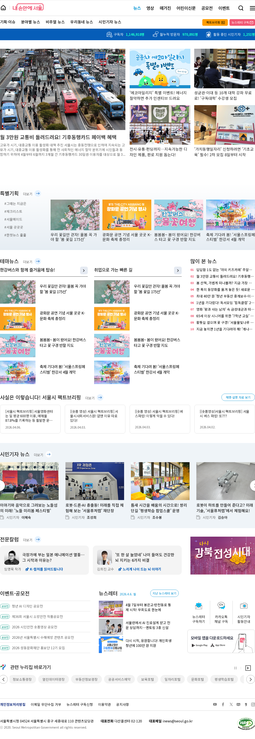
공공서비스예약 (120, 679)
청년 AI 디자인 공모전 (27, 606)
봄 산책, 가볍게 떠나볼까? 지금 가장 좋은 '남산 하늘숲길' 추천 (222, 283)
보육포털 (148, 679)
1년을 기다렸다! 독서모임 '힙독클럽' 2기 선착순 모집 (222, 302)
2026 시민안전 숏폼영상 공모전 (34, 626)
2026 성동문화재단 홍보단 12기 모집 (38, 647)
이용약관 (104, 704)
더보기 (28, 194)
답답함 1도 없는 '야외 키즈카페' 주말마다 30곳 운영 (222, 269)
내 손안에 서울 (28, 6)
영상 (150, 8)
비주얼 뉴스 (55, 22)
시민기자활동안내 (243, 619)
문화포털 (198, 679)
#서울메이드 (13, 219)
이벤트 (224, 8)
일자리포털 (174, 679)
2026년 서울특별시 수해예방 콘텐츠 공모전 (43, 637)
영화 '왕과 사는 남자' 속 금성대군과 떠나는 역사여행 (222, 309)
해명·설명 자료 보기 (238, 397)
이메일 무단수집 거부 (46, 704)
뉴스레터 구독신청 (80, 704)
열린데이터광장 (55, 679)
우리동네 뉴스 (81, 22)
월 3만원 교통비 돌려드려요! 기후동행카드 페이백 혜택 (222, 276)
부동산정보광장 (87, 679)
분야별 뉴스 (30, 22)
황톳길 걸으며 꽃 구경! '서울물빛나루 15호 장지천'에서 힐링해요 (222, 322)
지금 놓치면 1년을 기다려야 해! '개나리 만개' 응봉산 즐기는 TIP (222, 329)
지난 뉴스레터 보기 (164, 593)
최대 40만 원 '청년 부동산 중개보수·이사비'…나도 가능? (222, 296)
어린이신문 (186, 8)
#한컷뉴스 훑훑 (15, 234)
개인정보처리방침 (13, 704)
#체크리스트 (13, 211)
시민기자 (18, 517)
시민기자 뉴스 (110, 22)
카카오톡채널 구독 (221, 619)
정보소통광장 (23, 679)
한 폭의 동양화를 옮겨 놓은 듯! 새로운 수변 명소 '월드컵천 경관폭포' (222, 289)
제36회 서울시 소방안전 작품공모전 (37, 616)
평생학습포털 (225, 679)
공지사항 (122, 704)
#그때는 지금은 (15, 203)
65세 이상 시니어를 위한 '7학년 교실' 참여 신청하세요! (222, 316)
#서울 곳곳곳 (13, 227)
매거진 (165, 8)
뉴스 (137, 8)
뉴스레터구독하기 (198, 619)
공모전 (207, 8)
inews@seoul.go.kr (178, 720)
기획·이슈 (8, 22)
